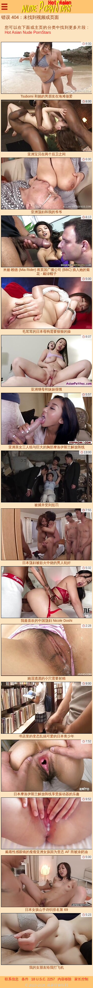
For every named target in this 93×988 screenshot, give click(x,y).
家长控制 (81, 979)
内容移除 (64, 979)
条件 (25, 979)
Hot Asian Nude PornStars (28, 32)
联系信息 (12, 979)
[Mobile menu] (4, 7)
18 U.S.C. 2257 (43, 979)
